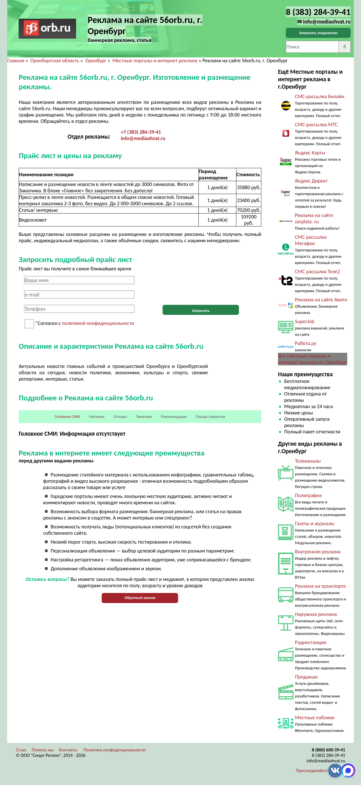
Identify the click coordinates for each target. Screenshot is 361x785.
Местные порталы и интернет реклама (154, 60)
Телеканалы (308, 461)
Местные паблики (315, 717)
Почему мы (43, 750)
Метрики (96, 416)
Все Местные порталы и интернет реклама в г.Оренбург (312, 359)
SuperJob (304, 321)
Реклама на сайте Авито (321, 299)
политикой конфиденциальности (98, 323)
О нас (21, 750)
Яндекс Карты (310, 153)
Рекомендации (174, 416)
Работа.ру (305, 343)
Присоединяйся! (312, 770)
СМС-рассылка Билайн (319, 96)
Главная (15, 60)
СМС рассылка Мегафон (311, 240)
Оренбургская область (54, 60)
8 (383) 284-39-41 (328, 755)
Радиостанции (310, 642)
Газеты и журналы (315, 523)
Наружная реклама (316, 614)
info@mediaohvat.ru (143, 138)
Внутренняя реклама (318, 551)
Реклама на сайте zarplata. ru (314, 218)
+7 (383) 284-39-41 (141, 132)
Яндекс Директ (311, 181)
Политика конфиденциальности (115, 750)
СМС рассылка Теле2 (317, 271)
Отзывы (120, 416)
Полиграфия (308, 495)
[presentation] (200, 287)
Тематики (144, 416)
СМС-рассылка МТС (316, 124)
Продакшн (306, 677)
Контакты (68, 750)
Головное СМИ (67, 416)
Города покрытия (210, 416)
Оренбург (95, 60)
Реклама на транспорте (320, 586)
